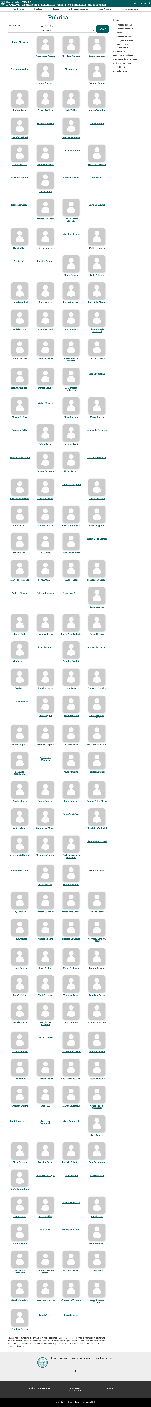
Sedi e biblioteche (121, 67)
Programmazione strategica (125, 59)
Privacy (96, 1358)
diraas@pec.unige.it (75, 1390)
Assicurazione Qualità (122, 63)
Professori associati (124, 29)
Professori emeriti (123, 37)
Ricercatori (120, 33)
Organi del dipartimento (123, 55)
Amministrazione (120, 71)
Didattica (38, 9)
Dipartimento (18, 9)
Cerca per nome (14, 26)
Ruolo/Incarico (46, 26)
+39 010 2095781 (112, 1388)
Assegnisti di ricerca (124, 41)
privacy (69, 1402)
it (141, 3)
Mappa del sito (107, 1358)
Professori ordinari (123, 25)
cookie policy (59, 1402)
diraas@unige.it (75, 1388)
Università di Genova (60, 1358)
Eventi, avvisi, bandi (130, 9)
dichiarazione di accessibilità (85, 1402)
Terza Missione (104, 9)
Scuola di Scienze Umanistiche (80, 1358)
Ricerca (56, 9)
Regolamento (119, 51)
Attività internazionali (78, 9)
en (145, 3)
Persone (116, 20)
